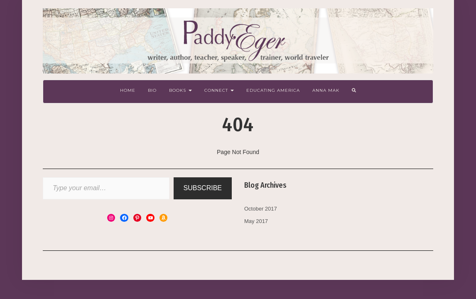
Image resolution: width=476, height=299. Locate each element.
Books (180, 90)
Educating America (273, 90)
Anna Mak (325, 90)
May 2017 (256, 221)
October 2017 (260, 209)
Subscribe (203, 187)
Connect (219, 90)
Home (127, 90)
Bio (152, 90)
